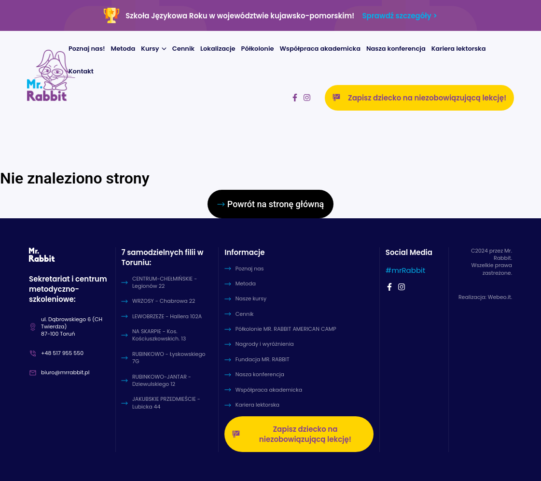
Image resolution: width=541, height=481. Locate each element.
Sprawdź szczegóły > (399, 16)
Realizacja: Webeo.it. (485, 297)
